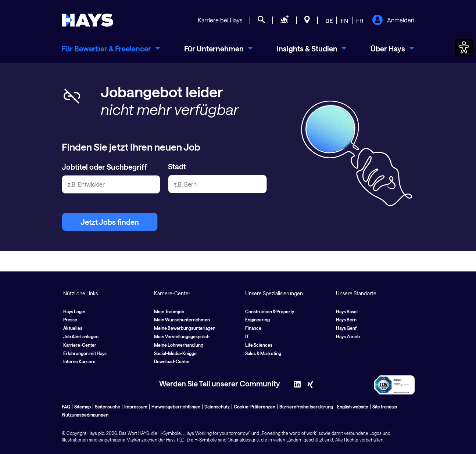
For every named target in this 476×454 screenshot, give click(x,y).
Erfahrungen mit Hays (85, 353)
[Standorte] (307, 20)
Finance (253, 328)
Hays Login (74, 311)
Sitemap (82, 406)
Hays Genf (346, 328)
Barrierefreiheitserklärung (306, 406)
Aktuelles (72, 328)
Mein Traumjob (169, 311)
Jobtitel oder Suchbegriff (104, 166)
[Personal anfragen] (284, 20)
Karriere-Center (79, 344)
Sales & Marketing (263, 353)
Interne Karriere (79, 361)
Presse (70, 319)
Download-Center (172, 361)
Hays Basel (347, 311)
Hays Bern (346, 319)
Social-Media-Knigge (175, 353)
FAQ (66, 406)
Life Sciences (258, 344)
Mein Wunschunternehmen (182, 319)
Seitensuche (107, 406)
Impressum (135, 406)
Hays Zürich (348, 336)
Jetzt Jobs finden (109, 221)
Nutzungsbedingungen (85, 414)
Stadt (177, 166)
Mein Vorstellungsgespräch (182, 336)
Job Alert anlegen (81, 336)
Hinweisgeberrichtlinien (175, 406)
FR (359, 20)
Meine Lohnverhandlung (178, 344)
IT (247, 336)
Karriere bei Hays (220, 20)
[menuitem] (111, 48)
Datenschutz (217, 406)
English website (352, 406)
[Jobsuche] (261, 20)
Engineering (257, 319)
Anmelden (393, 20)
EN (344, 20)
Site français (384, 406)
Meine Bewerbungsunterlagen (184, 328)
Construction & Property (269, 311)
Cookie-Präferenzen (254, 406)
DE (329, 20)
